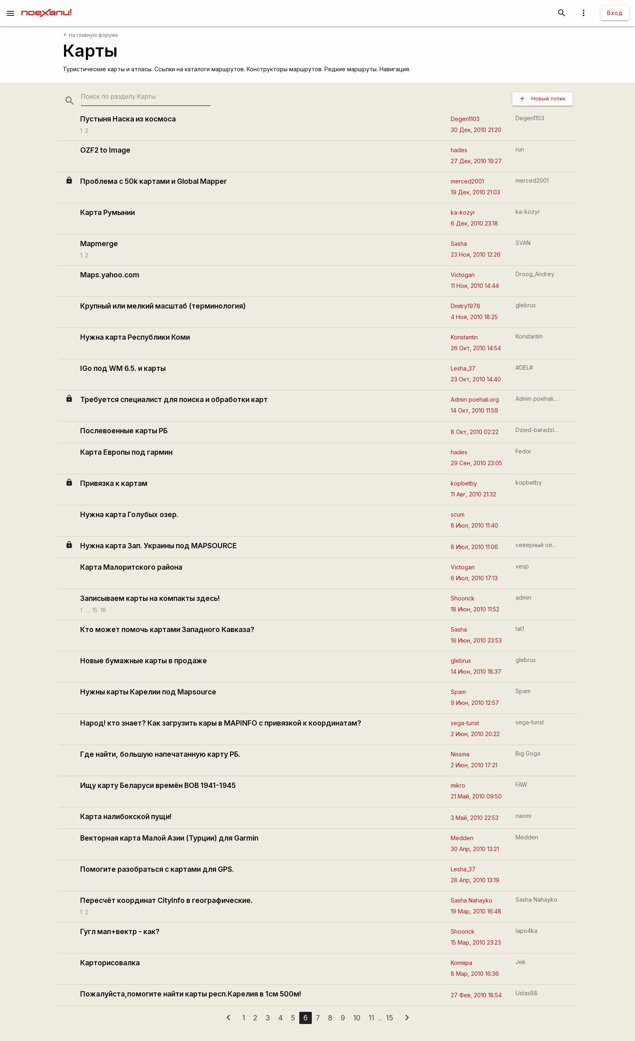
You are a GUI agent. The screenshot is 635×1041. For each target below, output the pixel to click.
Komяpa (461, 962)
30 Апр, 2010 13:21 (475, 848)
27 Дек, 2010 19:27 (476, 161)
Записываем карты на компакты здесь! (150, 598)
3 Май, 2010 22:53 (475, 817)
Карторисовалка (110, 962)
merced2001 (467, 181)
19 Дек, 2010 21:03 (475, 192)
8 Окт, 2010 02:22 (475, 431)
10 (356, 1017)
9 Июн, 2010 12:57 (475, 702)
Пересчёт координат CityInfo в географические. (166, 900)
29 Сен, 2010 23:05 (476, 463)
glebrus (526, 305)
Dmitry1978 (465, 305)
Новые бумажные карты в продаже (143, 660)
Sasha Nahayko (471, 900)
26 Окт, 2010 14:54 (476, 348)
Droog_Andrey (535, 273)
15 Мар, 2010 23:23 (476, 942)
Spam (458, 691)
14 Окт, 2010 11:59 (474, 410)
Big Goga (528, 753)
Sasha (459, 243)
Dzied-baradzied (538, 429)
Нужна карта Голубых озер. (129, 514)
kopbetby (464, 483)
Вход (614, 12)
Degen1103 (465, 118)
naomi (523, 815)
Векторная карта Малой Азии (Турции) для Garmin (169, 838)
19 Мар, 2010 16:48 (476, 911)
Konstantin (464, 337)
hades (459, 150)
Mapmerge (99, 243)
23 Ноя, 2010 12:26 (476, 254)
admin (523, 597)
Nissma (460, 754)
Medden (462, 838)
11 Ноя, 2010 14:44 (475, 285)
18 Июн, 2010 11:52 (475, 609)
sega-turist (465, 723)
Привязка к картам (113, 483)
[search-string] (146, 97)
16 (103, 609)
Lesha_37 (463, 368)
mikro (458, 785)
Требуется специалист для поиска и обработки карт (174, 399)
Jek (521, 961)
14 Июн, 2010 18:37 (476, 671)
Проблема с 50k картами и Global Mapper (153, 181)
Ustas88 (526, 993)
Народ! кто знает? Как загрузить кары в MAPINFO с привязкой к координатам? (220, 723)
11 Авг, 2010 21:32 (473, 494)
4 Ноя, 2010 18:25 (474, 316)
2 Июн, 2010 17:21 (474, 765)
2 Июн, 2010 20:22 (475, 733)
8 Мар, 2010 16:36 (475, 973)
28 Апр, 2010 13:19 (475, 880)
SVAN (523, 242)
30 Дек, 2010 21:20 (476, 129)
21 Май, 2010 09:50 (476, 796)
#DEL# (524, 367)
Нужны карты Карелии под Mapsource (148, 692)
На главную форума (90, 35)
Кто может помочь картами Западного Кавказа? (167, 629)
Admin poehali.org (475, 399)
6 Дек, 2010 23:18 (474, 223)
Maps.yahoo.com (109, 274)
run (520, 149)
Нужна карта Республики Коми (135, 337)
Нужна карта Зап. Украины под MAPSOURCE (158, 545)
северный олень (538, 544)
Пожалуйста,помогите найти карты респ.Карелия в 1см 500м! (190, 994)
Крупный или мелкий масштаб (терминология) (163, 306)
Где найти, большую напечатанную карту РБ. (160, 754)
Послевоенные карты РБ (124, 430)
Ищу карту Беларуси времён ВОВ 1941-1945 (158, 785)
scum (458, 514)
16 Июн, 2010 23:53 (476, 640)
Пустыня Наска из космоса (128, 119)
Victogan (463, 274)
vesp (522, 566)
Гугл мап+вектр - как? (120, 931)
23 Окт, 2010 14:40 (476, 379)
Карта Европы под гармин (126, 452)
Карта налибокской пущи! (126, 816)
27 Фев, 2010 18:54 (476, 995)
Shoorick (463, 598)
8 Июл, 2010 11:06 (474, 546)
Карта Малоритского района (131, 567)
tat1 (520, 628)
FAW (521, 784)
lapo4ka (526, 930)
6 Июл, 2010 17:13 (474, 578)
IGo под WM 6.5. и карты (123, 368)
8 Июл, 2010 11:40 (474, 525)
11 (371, 1017)
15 (95, 609)
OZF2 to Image (105, 150)
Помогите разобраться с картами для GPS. (157, 869)
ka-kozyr (463, 212)
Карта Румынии (107, 212)
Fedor (523, 451)
